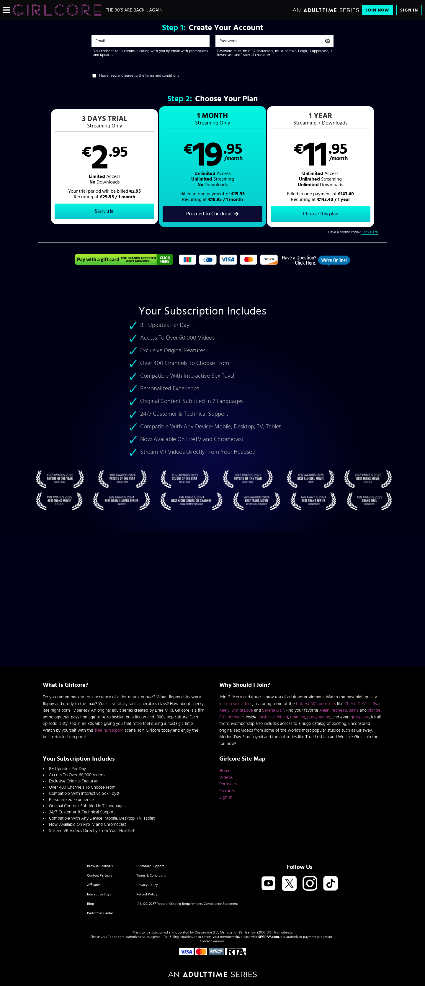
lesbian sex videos (235, 704)
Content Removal (212, 941)
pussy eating (318, 717)
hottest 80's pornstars (316, 704)
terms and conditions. (162, 76)
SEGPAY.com (268, 936)
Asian (324, 710)
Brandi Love (242, 710)
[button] (126, 167)
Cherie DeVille (357, 704)
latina (354, 710)
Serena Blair (273, 710)
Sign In (409, 10)
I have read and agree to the (139, 76)
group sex (360, 717)
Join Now (377, 10)
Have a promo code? (353, 233)
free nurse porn (109, 730)
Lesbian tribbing (273, 717)
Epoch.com (116, 936)
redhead (339, 710)
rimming (297, 717)
